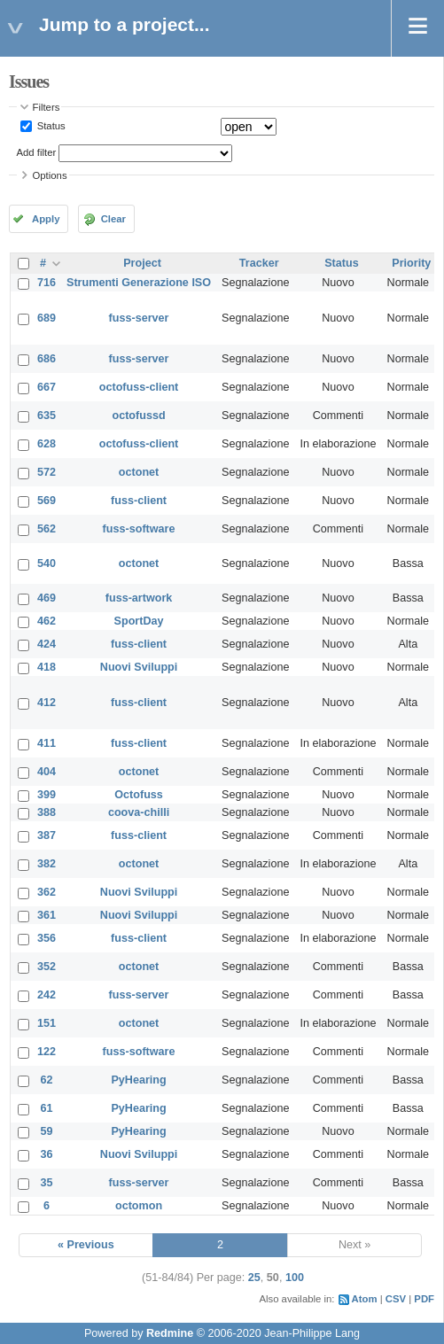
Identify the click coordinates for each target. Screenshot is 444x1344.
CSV (396, 1299)
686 (46, 359)
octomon (138, 1206)
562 (46, 529)
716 (46, 282)
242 (46, 995)
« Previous (86, 1245)
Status (50, 125)
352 (46, 966)
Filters (46, 107)
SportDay (139, 621)
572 (46, 472)
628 (46, 444)
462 (46, 621)
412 (46, 702)
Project (142, 263)
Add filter (37, 152)
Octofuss (138, 795)
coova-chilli (138, 812)
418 (46, 667)
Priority (411, 263)
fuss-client (139, 500)
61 (47, 1108)
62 (47, 1080)
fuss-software (139, 529)
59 (47, 1131)
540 (46, 563)
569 (46, 500)
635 (46, 415)
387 (46, 835)
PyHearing (138, 1080)
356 (46, 938)
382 (46, 864)
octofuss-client (139, 387)
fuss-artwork (139, 598)
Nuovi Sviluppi (138, 667)
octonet (139, 472)
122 (46, 1051)
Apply (45, 219)
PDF (424, 1299)
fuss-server (139, 318)
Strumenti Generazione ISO (138, 282)
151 (46, 1023)
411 (46, 743)
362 (46, 892)
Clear (113, 219)
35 (47, 1183)
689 (46, 318)
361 (46, 915)
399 (46, 795)
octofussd (138, 415)
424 (46, 644)
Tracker (259, 263)
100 (294, 1277)
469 (46, 598)
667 (46, 387)
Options (50, 175)
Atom (365, 1299)
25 (254, 1277)
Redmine (169, 1333)
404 (46, 771)
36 (47, 1154)
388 (46, 812)
